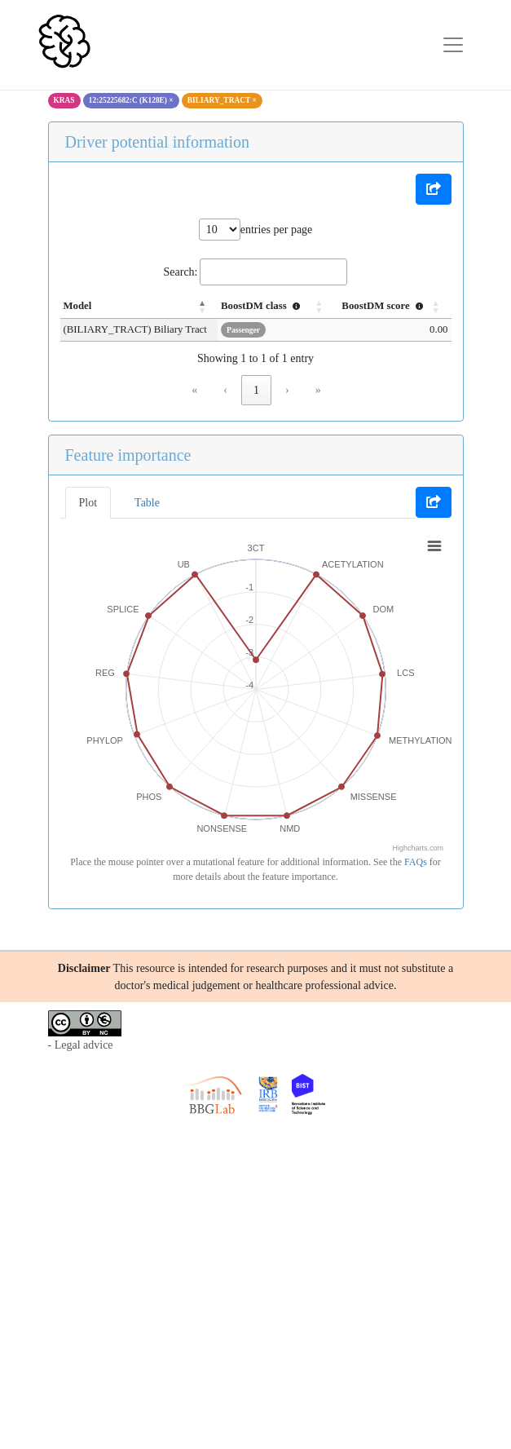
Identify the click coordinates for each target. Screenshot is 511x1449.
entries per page (276, 229)
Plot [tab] (88, 503)
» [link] (318, 390)
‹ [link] (225, 390)
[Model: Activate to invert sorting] (139, 306)
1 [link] (256, 390)
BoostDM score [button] (383, 305)
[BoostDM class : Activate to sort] (275, 306)
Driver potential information (157, 142)
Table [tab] (147, 503)
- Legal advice (80, 1045)
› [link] (287, 390)
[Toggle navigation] (453, 45)
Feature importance (128, 455)
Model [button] (78, 305)
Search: (181, 272)
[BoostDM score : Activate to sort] (392, 306)
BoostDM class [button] (262, 305)
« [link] (194, 390)
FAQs (415, 862)
